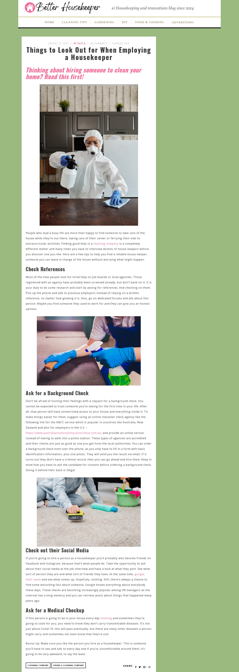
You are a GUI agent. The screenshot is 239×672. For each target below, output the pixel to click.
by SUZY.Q (80, 43)
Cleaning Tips (120, 43)
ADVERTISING (183, 22)
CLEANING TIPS (74, 22)
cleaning (106, 618)
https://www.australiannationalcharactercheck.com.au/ (64, 433)
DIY (125, 22)
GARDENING (104, 22)
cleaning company (106, 243)
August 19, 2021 (58, 43)
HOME (49, 22)
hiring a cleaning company (68, 665)
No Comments (99, 43)
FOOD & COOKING (149, 22)
